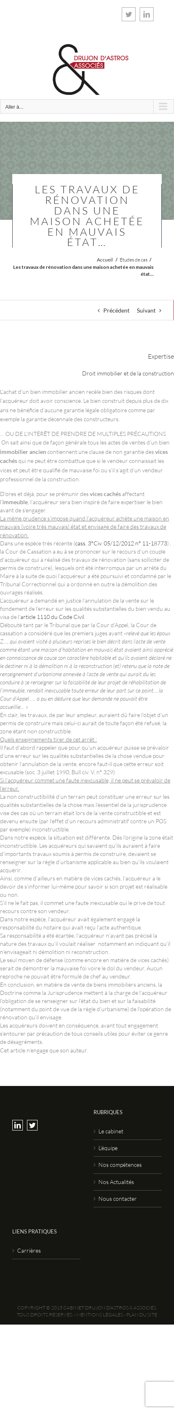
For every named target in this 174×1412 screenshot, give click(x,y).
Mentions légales (99, 1314)
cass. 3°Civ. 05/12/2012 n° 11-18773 (121, 543)
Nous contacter (117, 1198)
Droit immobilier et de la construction (128, 373)
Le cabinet (110, 1131)
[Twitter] (32, 1125)
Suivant (146, 310)
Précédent (116, 310)
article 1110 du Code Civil (52, 616)
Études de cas (133, 260)
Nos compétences (120, 1164)
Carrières (29, 1250)
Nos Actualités (116, 1181)
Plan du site (141, 1314)
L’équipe (108, 1147)
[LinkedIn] (17, 1125)
